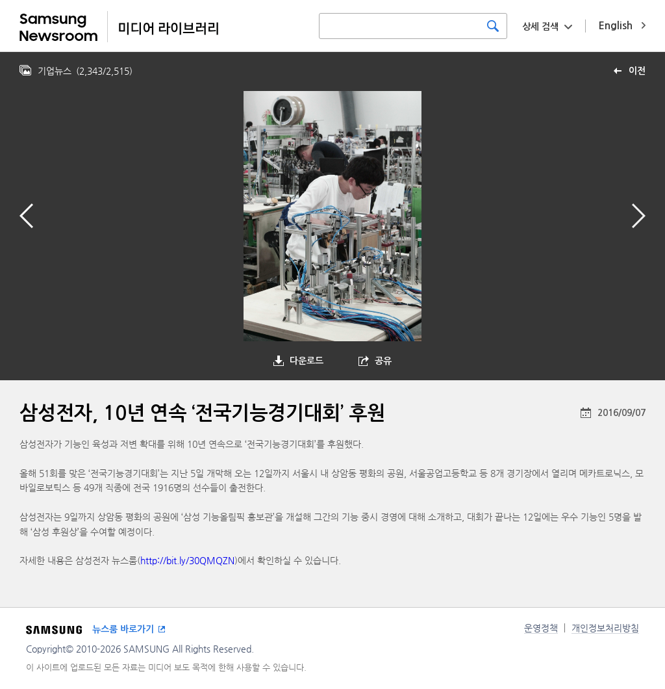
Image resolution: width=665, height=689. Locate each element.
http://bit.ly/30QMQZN (187, 560)
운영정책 (541, 628)
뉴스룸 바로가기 (123, 629)
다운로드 (306, 360)
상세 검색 (540, 26)
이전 (637, 70)
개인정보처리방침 (605, 628)
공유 (383, 360)
